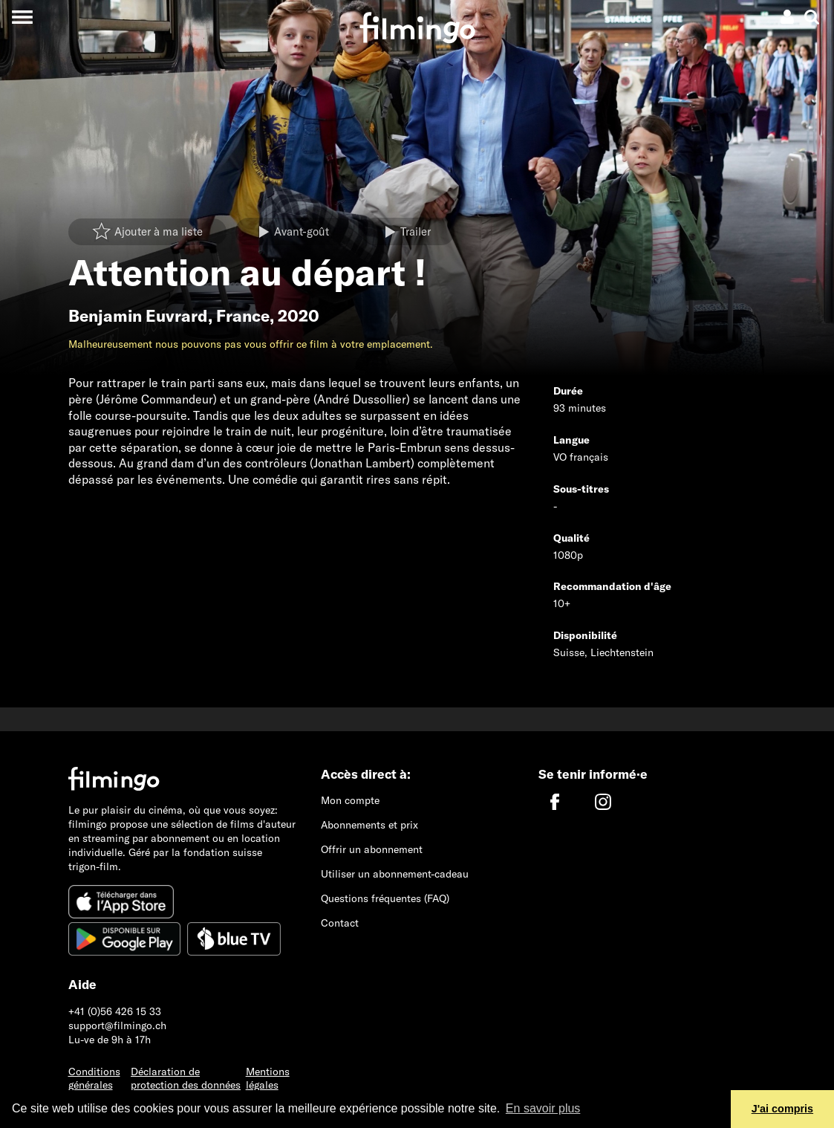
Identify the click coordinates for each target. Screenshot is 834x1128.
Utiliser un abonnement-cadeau (395, 874)
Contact (340, 923)
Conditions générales (94, 1078)
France (243, 315)
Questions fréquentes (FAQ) (385, 898)
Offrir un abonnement (372, 849)
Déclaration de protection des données (186, 1078)
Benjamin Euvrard (138, 315)
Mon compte (350, 800)
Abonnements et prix (369, 825)
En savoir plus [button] (543, 1108)
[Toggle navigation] (22, 16)
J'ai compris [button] (782, 1109)
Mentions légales (268, 1078)
